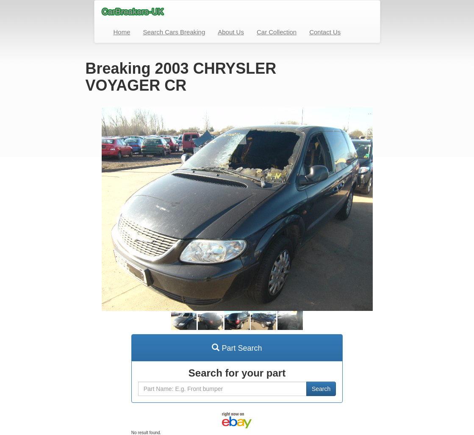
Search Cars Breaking (174, 32)
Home (122, 32)
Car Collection (277, 32)
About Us (231, 32)
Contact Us (325, 32)
